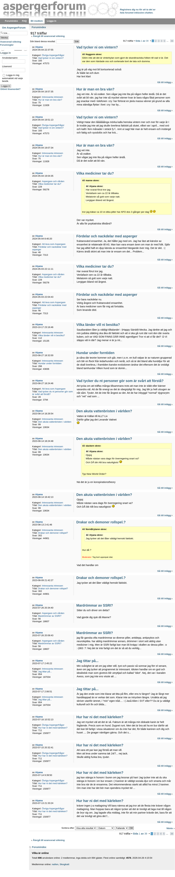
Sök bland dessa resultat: (51, 41)
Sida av (141, 41)
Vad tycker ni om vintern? (97, 47)
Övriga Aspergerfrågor (53, 55)
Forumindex (39, 27)
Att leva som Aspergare (53, 244)
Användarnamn (10, 57)
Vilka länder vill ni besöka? (98, 325)
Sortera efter (67, 828)
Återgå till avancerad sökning (49, 36)
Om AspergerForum (14, 27)
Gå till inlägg (164, 82)
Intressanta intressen (52, 97)
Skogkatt (64, 864)
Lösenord (7, 66)
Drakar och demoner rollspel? (53, 533)
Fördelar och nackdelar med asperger (106, 236)
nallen (55, 864)
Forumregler (7, 45)
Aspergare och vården (53, 181)
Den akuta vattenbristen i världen (54, 421)
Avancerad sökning (10, 41)
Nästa (170, 828)
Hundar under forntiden (95, 353)
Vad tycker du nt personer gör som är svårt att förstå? (119, 381)
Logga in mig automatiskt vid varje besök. (12, 78)
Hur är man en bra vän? (95, 89)
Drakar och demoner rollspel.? (101, 522)
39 (172, 41)
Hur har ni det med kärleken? (99, 717)
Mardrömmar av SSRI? (94, 605)
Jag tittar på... (87, 661)
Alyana (39, 47)
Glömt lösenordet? (10, 89)
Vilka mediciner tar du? (95, 173)
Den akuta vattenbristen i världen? (104, 411)
